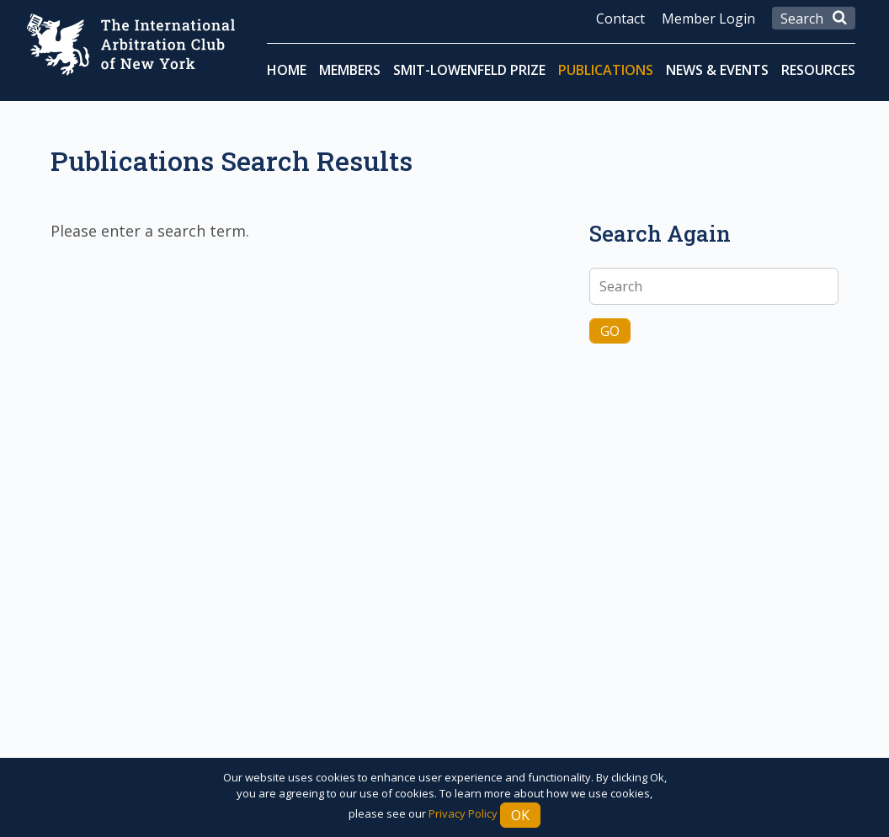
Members (350, 70)
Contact (620, 18)
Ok (520, 815)
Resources (818, 70)
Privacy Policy (463, 813)
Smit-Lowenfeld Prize (469, 70)
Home (286, 70)
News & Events (717, 70)
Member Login (708, 18)
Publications (605, 70)
